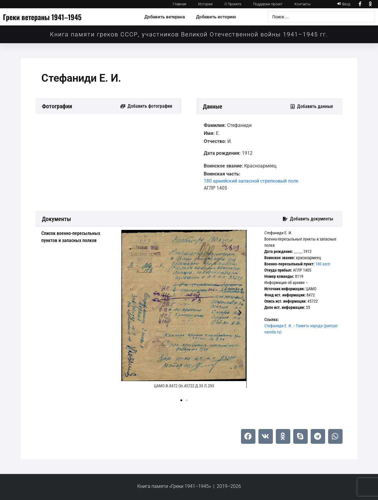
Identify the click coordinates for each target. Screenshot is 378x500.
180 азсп (322, 264)
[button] (128, 313)
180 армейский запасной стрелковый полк (251, 181)
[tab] (76, 237)
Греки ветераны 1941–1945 (42, 17)
